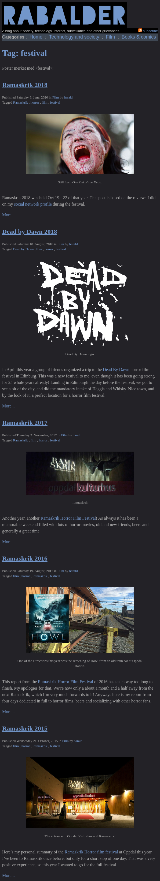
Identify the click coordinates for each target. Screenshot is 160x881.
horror (35, 102)
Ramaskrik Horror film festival (91, 852)
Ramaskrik (21, 102)
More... (8, 215)
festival (55, 102)
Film (111, 37)
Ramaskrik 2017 (25, 422)
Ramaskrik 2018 (25, 84)
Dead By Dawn (116, 369)
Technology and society (75, 37)
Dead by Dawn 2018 (29, 231)
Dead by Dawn (24, 249)
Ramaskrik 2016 (25, 558)
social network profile (33, 204)
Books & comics (139, 37)
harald (68, 97)
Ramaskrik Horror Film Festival (68, 518)
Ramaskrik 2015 (25, 728)
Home (37, 37)
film (45, 102)
